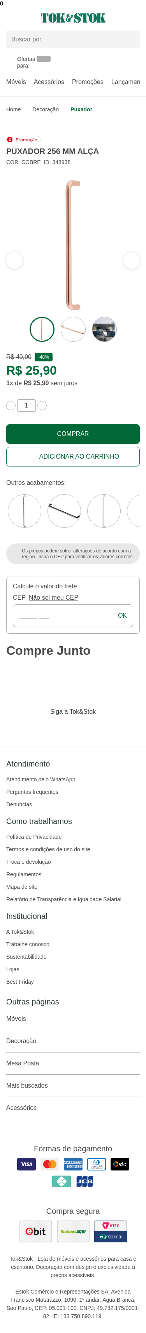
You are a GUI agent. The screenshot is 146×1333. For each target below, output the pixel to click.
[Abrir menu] (24, 18)
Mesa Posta (73, 1063)
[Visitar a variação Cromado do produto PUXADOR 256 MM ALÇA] (24, 511)
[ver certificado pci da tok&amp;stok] (110, 1231)
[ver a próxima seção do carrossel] (14, 260)
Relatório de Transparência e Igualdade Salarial (63, 899)
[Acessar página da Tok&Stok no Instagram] (62, 728)
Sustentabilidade (26, 957)
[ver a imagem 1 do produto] (42, 329)
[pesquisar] (130, 39)
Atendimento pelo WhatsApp (40, 779)
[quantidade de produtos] (26, 405)
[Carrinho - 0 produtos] (135, 18)
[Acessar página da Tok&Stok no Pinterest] (84, 728)
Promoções (88, 82)
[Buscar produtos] (73, 39)
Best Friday (20, 982)
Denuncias (19, 804)
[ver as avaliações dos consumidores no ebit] (35, 1231)
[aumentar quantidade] (42, 405)
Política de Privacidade (34, 837)
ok (122, 615)
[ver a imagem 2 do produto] (73, 329)
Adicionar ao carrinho (79, 456)
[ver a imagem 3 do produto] (104, 329)
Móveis (16, 82)
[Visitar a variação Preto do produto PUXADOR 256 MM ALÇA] (64, 511)
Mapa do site (21, 887)
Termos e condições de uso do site (48, 849)
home (13, 109)
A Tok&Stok (20, 932)
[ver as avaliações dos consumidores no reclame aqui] (73, 1231)
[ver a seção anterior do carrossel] (131, 260)
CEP (19, 597)
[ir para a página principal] (73, 18)
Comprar (73, 434)
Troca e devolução (28, 862)
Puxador (81, 109)
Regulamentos (23, 874)
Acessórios (49, 82)
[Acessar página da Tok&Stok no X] (106, 728)
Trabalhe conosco (27, 944)
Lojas (12, 969)
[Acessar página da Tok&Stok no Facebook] (40, 728)
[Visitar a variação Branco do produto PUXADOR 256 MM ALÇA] (104, 511)
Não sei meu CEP (53, 597)
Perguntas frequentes (32, 792)
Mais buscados (73, 1085)
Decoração (45, 109)
